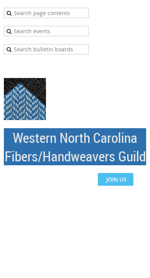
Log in (138, 66)
